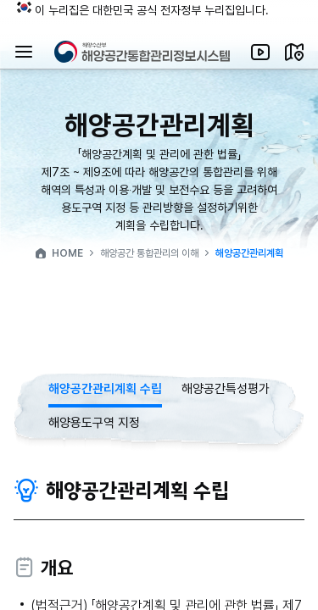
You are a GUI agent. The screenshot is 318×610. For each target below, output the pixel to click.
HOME (59, 253)
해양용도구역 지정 (94, 422)
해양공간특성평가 (225, 388)
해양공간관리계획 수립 (105, 388)
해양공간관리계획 (249, 253)
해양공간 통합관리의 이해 (149, 253)
